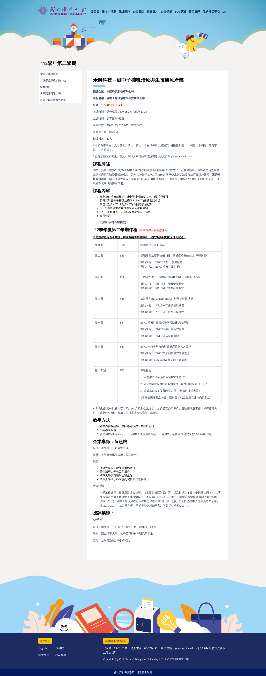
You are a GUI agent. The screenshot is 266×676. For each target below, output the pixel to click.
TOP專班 (180, 11)
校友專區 (60, 655)
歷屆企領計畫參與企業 (53, 99)
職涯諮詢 (124, 11)
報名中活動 (109, 11)
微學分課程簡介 (49, 74)
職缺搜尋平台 (211, 11)
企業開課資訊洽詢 (50, 93)
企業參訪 (138, 11)
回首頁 (95, 11)
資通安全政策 (144, 672)
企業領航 (166, 11)
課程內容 (45, 87)
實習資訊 (194, 11)
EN (224, 11)
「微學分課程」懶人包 (53, 80)
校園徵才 (152, 11)
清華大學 (43, 655)
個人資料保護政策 (124, 672)
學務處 (60, 648)
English (42, 648)
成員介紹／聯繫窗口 (116, 641)
